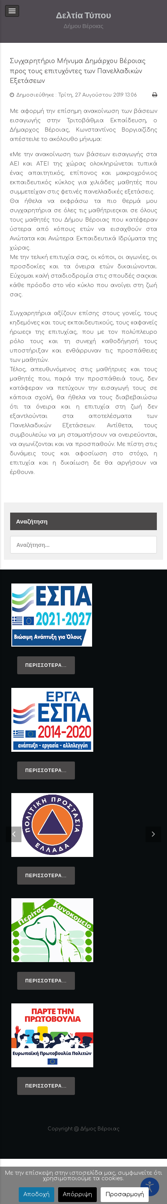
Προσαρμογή (124, 1194)
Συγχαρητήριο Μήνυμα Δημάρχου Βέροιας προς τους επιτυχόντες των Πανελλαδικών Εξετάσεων (78, 71)
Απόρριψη (77, 1194)
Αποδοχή (36, 1194)
